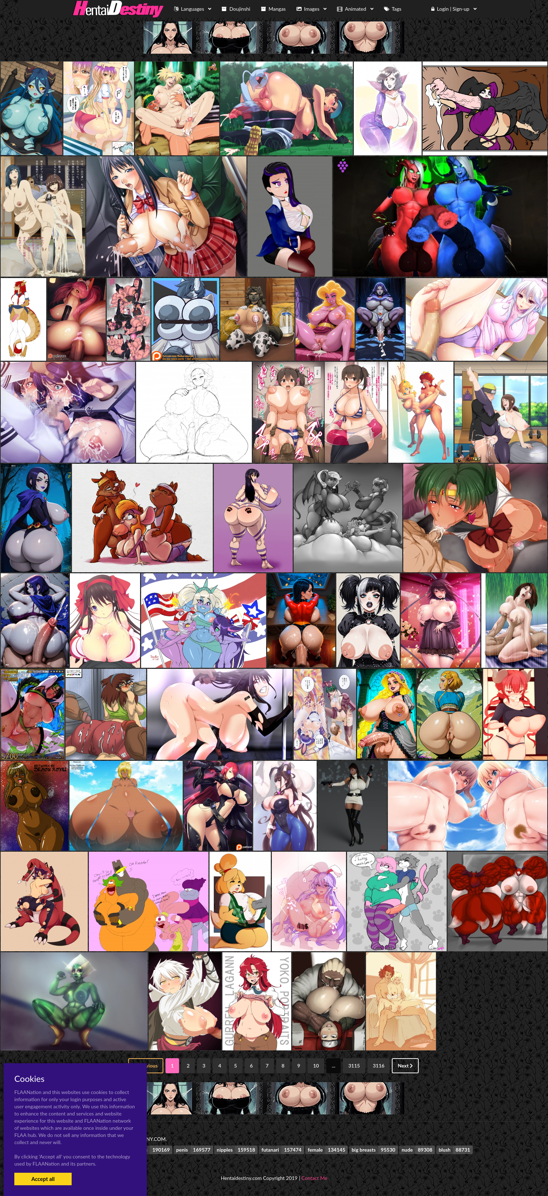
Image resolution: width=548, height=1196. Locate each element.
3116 (378, 1066)
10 (316, 1066)
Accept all (42, 1179)
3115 (354, 1066)
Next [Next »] (405, 1066)
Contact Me (314, 1178)
